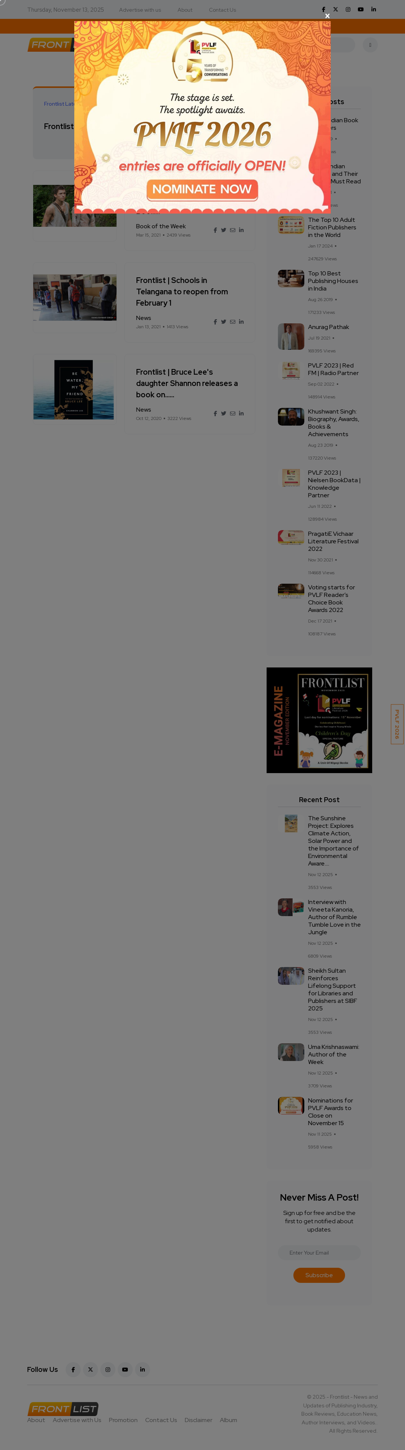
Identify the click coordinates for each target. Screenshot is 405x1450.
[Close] (202, 16)
